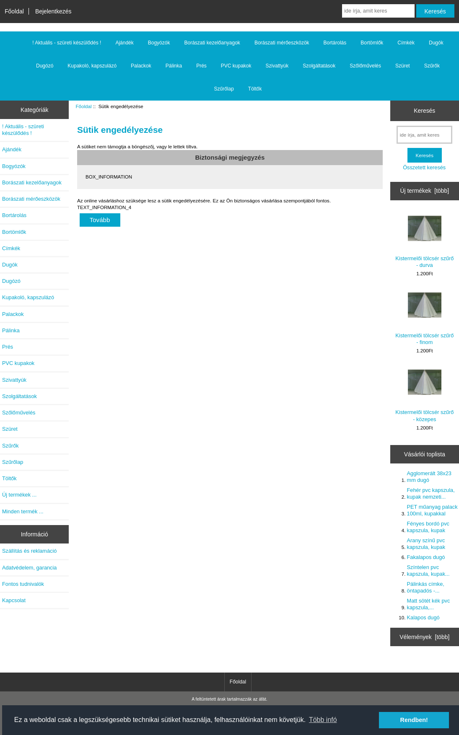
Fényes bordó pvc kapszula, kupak (428, 526)
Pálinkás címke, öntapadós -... (425, 587)
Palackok (141, 66)
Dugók (436, 43)
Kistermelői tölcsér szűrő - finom (424, 316)
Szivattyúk (277, 66)
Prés (201, 66)
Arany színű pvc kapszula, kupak (426, 543)
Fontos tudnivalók (23, 584)
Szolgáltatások (319, 66)
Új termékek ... (19, 495)
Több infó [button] (323, 719)
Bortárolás (335, 43)
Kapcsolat (14, 600)
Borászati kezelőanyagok (212, 43)
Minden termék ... (23, 511)
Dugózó (44, 66)
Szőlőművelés (365, 66)
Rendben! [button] (414, 720)
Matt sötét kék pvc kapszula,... (428, 604)
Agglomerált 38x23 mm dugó (429, 476)
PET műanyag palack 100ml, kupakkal (432, 510)
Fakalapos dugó (426, 557)
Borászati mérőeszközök (281, 43)
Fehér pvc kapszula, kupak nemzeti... (431, 493)
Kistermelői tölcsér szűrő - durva (424, 240)
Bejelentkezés (53, 11)
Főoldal (14, 11)
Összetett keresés (424, 167)
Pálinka (174, 66)
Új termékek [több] (424, 190)
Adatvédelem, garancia (29, 567)
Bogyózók (159, 43)
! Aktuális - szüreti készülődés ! (66, 43)
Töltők (255, 89)
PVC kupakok (236, 66)
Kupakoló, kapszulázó (92, 66)
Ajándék (124, 43)
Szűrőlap (223, 89)
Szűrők (432, 66)
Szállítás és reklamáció (29, 551)
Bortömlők (371, 43)
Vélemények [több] (424, 637)
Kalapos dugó (423, 617)
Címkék (406, 43)
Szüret (402, 66)
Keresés (424, 110)
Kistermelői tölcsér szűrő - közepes (424, 393)
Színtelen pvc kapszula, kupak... (428, 570)
